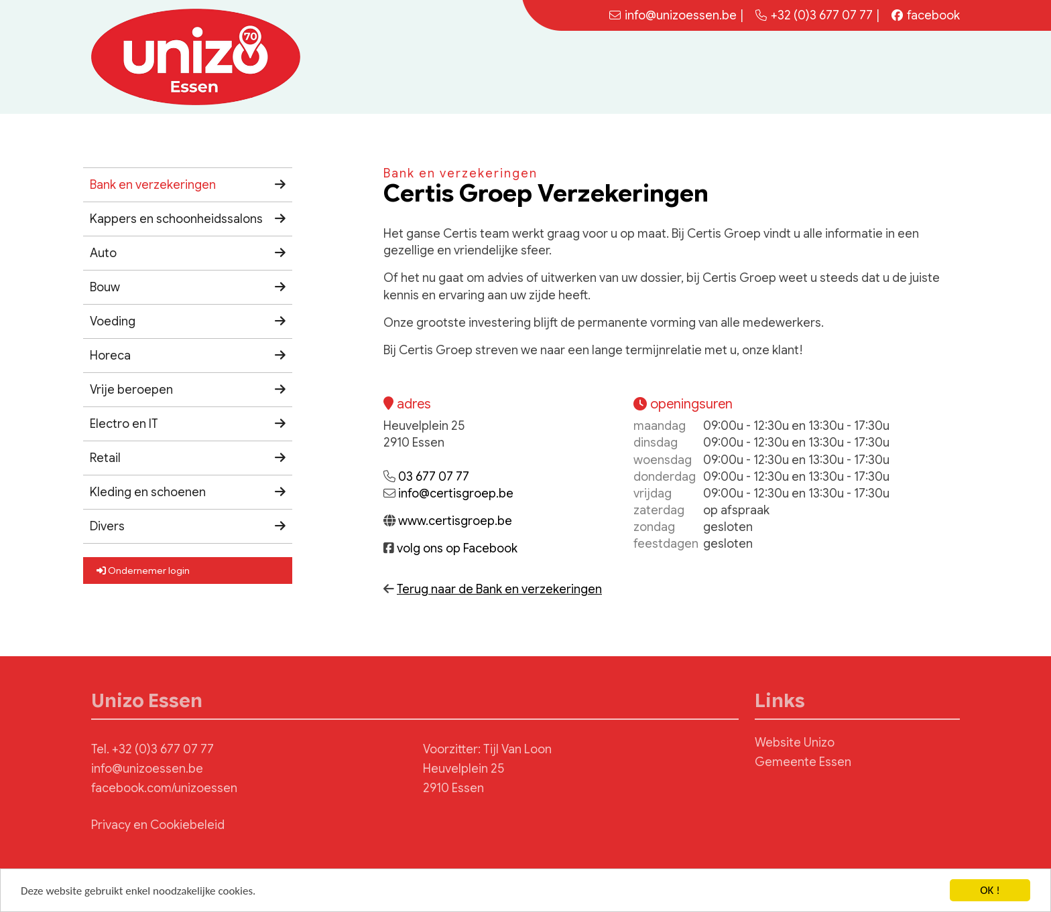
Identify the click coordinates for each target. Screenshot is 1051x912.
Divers (107, 526)
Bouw (105, 287)
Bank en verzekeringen (153, 184)
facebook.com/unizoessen (164, 788)
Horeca (110, 355)
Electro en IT (124, 423)
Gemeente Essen (803, 762)
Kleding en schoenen (148, 492)
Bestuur (876, 71)
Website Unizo (794, 742)
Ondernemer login (143, 570)
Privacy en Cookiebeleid (158, 825)
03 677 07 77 (433, 476)
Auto (103, 253)
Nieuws (770, 71)
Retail (105, 458)
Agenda (823, 71)
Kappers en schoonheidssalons (176, 219)
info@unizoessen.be (147, 768)
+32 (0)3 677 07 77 (814, 15)
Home (722, 71)
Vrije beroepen (131, 389)
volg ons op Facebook (457, 548)
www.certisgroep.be (455, 521)
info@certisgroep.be (455, 493)
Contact (931, 71)
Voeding (112, 321)
